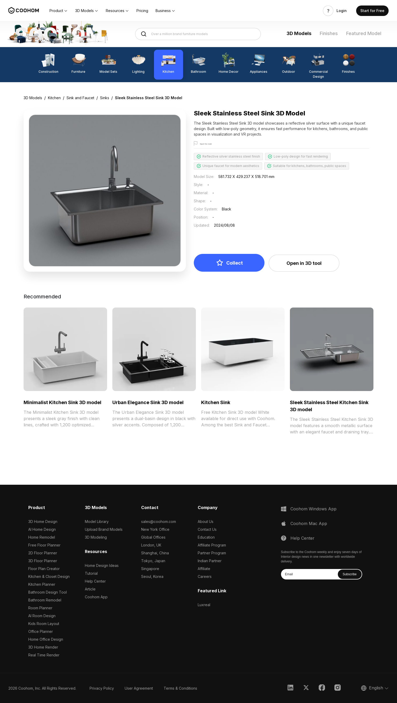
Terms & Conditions (180, 688)
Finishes (329, 33)
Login (342, 11)
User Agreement (139, 688)
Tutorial (91, 573)
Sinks (104, 98)
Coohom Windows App (313, 508)
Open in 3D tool (304, 263)
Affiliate (204, 568)
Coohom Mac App (308, 523)
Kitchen (54, 98)
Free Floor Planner (44, 545)
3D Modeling (96, 537)
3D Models (298, 33)
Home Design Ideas (102, 565)
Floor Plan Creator (44, 568)
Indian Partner (210, 561)
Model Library (97, 521)
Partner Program (212, 553)
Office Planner (40, 631)
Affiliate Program (212, 545)
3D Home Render (43, 647)
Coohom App (96, 597)
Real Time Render (43, 655)
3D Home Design (42, 521)
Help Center (95, 581)
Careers (205, 576)
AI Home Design (42, 529)
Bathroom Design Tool (47, 592)
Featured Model (363, 33)
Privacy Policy (102, 688)
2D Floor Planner (42, 553)
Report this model (214, 144)
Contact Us (207, 529)
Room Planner (40, 608)
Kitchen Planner (41, 584)
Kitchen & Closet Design (49, 576)
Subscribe (349, 574)
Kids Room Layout (43, 623)
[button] (58, 10)
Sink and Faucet (80, 98)
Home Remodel (41, 537)
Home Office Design (45, 639)
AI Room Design (42, 615)
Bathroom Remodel (44, 600)
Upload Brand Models (104, 529)
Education (206, 537)
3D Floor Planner (42, 561)
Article (90, 589)
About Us (205, 521)
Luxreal (204, 604)
